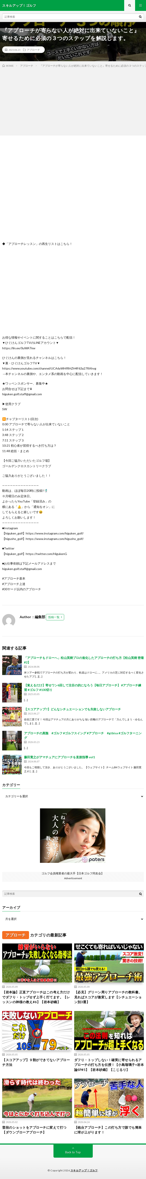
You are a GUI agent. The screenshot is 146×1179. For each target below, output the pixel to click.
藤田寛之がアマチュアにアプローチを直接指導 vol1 (59, 757)
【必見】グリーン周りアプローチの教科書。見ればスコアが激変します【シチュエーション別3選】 (108, 997)
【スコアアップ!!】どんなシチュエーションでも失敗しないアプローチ (72, 709)
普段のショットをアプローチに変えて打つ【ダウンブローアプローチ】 (34, 1129)
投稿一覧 (54, 617)
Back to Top (73, 1152)
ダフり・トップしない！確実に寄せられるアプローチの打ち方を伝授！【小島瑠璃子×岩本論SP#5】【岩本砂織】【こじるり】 (109, 1065)
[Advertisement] (73, 100)
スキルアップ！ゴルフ (84, 1170)
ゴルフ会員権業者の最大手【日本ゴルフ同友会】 (72, 873)
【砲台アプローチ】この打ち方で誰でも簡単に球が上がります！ (108, 1129)
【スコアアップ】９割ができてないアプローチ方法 (36, 1062)
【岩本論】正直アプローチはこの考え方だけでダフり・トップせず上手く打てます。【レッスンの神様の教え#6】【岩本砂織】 (36, 997)
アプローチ (33, 49)
